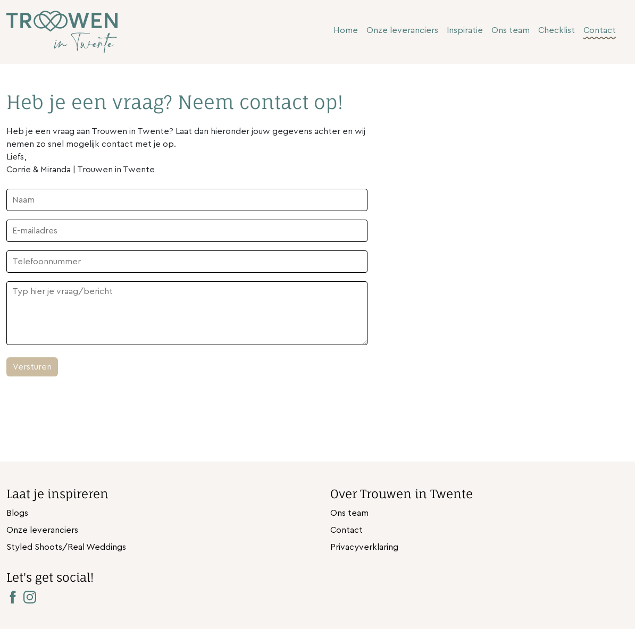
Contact (599, 30)
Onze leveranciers (402, 30)
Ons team (510, 30)
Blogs (17, 513)
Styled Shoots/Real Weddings (66, 547)
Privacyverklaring (364, 547)
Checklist (556, 30)
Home (345, 30)
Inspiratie (465, 30)
